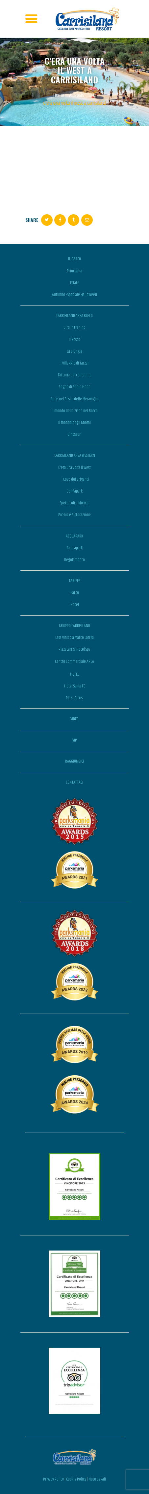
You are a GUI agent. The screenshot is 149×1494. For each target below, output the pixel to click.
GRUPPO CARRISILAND (74, 625)
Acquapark (75, 548)
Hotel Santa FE (74, 686)
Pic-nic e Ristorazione (74, 515)
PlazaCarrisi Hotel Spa (74, 649)
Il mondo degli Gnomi (74, 422)
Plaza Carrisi (75, 698)
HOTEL (74, 674)
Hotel (74, 604)
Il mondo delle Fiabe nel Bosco (75, 411)
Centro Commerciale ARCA (74, 661)
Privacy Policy (53, 1479)
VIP (74, 740)
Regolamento (74, 560)
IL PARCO (74, 259)
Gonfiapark (74, 491)
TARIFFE (74, 581)
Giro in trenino (74, 327)
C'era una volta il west (74, 467)
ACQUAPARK (74, 536)
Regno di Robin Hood (74, 387)
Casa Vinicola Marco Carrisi (74, 637)
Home (58, 95)
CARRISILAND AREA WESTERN (74, 455)
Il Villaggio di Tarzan (74, 363)
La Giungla (74, 351)
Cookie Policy (76, 1479)
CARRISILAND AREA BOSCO (74, 315)
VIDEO (74, 719)
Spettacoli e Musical (74, 503)
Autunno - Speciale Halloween (74, 294)
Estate (74, 283)
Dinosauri (74, 434)
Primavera (74, 271)
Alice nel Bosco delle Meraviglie (75, 399)
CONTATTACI (74, 782)
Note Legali (97, 1479)
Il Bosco (74, 339)
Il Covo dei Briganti (75, 479)
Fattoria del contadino (74, 375)
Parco (74, 592)
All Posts (76, 95)
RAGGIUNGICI (74, 761)
